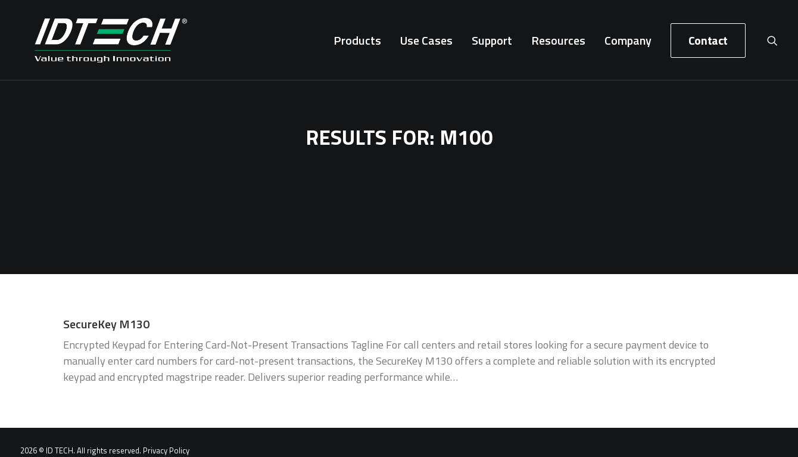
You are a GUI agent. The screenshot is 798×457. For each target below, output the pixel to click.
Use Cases (426, 44)
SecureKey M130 (106, 320)
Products (357, 44)
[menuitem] (357, 44)
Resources (558, 44)
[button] (772, 44)
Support (492, 44)
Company (628, 44)
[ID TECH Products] (96, 43)
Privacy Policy (166, 447)
